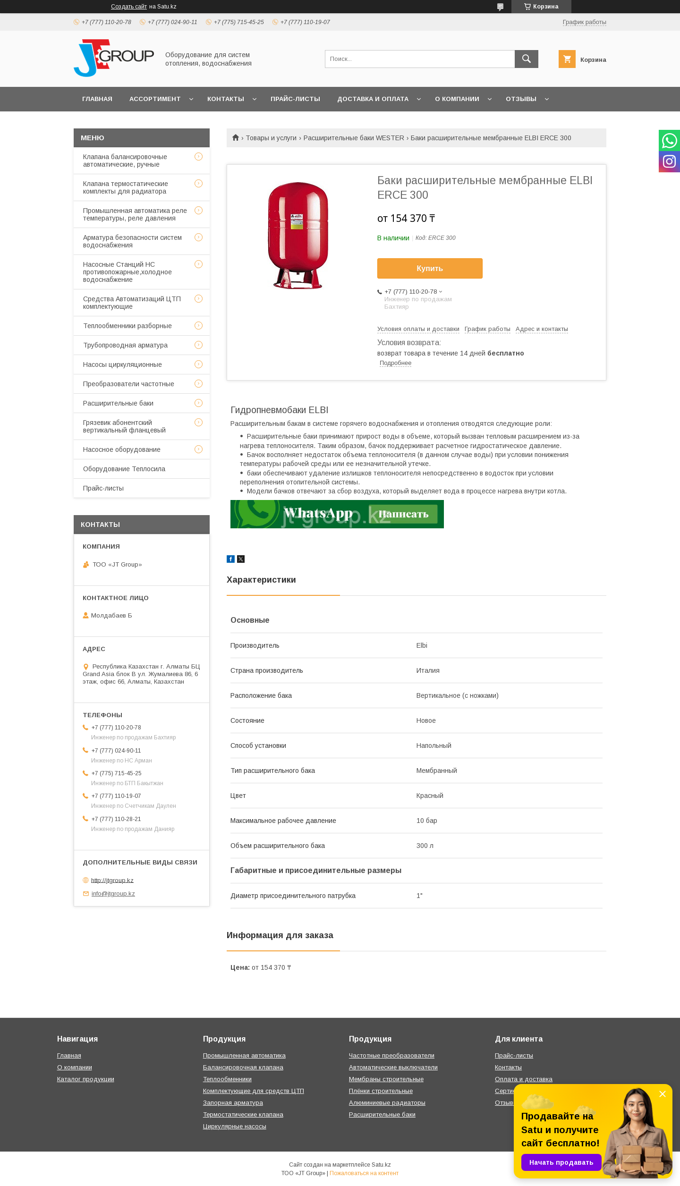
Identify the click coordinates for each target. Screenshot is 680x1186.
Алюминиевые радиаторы (387, 1102)
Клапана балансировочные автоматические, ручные (125, 160)
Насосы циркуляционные (122, 364)
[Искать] (526, 59)
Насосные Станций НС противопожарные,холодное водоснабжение (127, 272)
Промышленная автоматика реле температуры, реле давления (135, 214)
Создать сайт (129, 6)
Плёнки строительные (381, 1090)
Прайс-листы (295, 98)
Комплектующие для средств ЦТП (253, 1090)
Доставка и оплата (372, 98)
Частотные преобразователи (391, 1055)
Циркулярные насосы (234, 1126)
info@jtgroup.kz (113, 893)
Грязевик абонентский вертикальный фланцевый (124, 426)
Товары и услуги (271, 138)
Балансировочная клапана (243, 1067)
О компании (457, 98)
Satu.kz (381, 1164)
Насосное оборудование (122, 449)
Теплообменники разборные (127, 326)
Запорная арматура (233, 1102)
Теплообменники (227, 1079)
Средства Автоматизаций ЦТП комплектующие (132, 302)
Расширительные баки (118, 403)
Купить (430, 268)
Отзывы (521, 98)
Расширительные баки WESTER (354, 138)
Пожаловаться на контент (364, 1173)
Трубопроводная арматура (125, 345)
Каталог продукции (85, 1079)
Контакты (225, 98)
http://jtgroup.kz (112, 879)
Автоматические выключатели (393, 1067)
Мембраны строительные (386, 1079)
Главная (97, 98)
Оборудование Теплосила (124, 469)
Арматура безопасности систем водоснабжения (132, 241)
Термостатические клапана (243, 1114)
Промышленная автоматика (244, 1055)
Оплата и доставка (523, 1079)
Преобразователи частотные (128, 384)
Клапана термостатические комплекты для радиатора (125, 187)
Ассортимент (155, 98)
